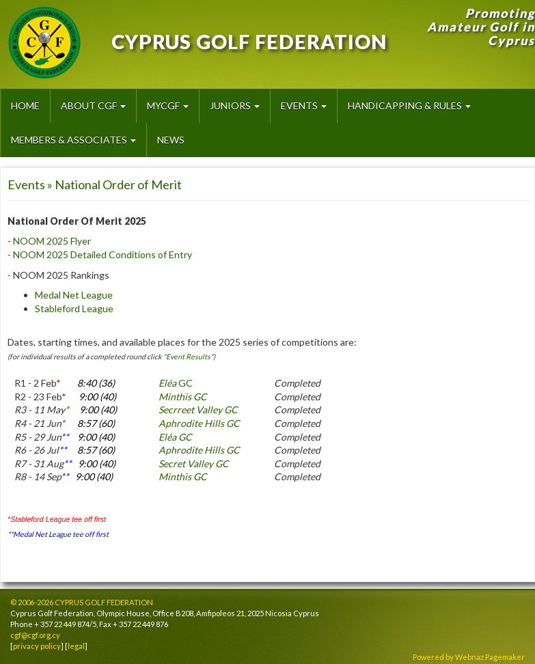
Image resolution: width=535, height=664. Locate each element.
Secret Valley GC (194, 463)
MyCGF (168, 105)
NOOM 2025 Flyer (52, 241)
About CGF (93, 105)
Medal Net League (74, 295)
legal (76, 645)
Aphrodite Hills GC (199, 423)
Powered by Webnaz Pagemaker (469, 656)
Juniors (235, 105)
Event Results (188, 356)
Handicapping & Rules (409, 105)
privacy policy (37, 645)
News (170, 140)
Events (304, 105)
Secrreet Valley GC (198, 409)
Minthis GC (183, 396)
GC (176, 383)
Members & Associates (73, 140)
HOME (25, 105)
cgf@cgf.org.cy (35, 635)
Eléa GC (175, 437)
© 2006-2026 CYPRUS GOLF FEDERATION (81, 602)
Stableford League (74, 308)
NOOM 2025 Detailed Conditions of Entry (102, 254)
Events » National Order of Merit (95, 184)
